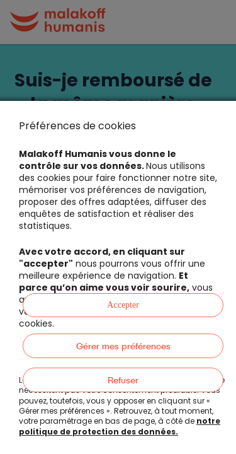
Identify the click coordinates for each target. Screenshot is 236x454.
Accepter (123, 305)
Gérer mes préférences (123, 345)
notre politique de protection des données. (119, 426)
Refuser (123, 380)
